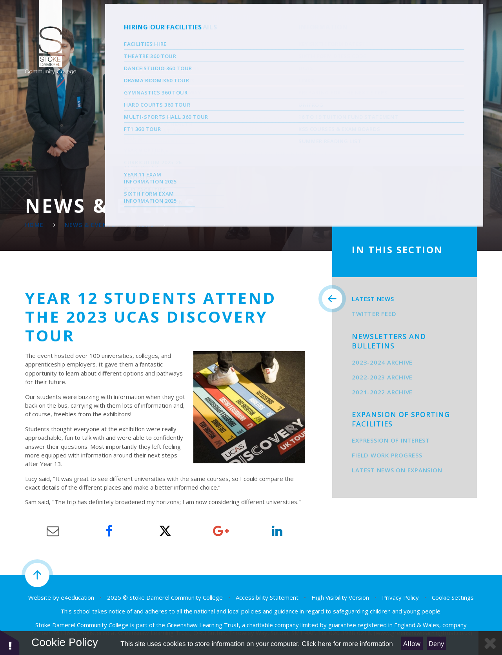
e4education (77, 597)
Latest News (196, 225)
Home (34, 225)
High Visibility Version (340, 597)
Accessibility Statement (267, 597)
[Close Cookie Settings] (490, 643)
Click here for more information (347, 644)
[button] (10, 642)
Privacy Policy (400, 597)
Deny (436, 643)
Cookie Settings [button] (453, 597)
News (145, 225)
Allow (411, 643)
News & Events (90, 225)
